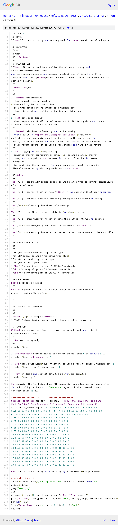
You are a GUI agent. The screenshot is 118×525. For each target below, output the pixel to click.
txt (104, 520)
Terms (37, 520)
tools (87, 15)
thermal (98, 15)
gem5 (7, 15)
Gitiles (19, 520)
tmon (111, 15)
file (69, 27)
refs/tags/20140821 (64, 15)
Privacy (28, 520)
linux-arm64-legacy (35, 15)
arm (16, 15)
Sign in (111, 5)
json (112, 520)
